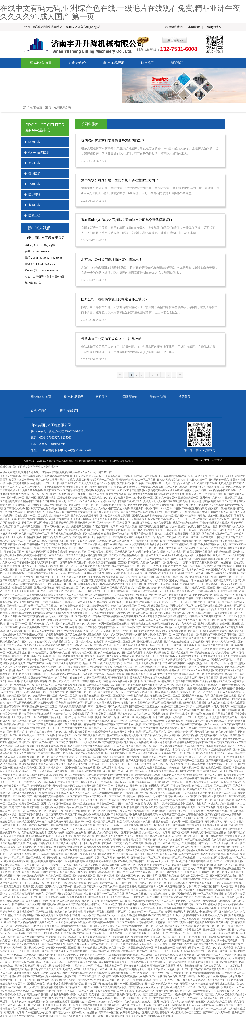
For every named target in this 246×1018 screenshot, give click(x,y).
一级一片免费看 (124, 569)
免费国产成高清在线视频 (141, 688)
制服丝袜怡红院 (47, 688)
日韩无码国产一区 (66, 735)
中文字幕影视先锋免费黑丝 (68, 983)
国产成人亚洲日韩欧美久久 (153, 605)
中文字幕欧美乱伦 (163, 998)
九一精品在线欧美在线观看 (27, 828)
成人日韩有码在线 (212, 987)
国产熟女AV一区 (106, 522)
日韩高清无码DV (200, 749)
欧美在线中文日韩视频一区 (184, 767)
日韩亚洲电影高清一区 (140, 947)
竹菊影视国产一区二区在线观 (31, 515)
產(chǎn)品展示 (113, 62)
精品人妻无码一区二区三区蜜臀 (140, 868)
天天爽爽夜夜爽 (111, 476)
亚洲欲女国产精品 (180, 785)
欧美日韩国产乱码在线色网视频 (29, 519)
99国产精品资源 (204, 897)
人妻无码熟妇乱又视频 (219, 1001)
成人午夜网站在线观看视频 (165, 792)
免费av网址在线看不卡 (129, 681)
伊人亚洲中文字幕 (14, 836)
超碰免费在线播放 (140, 929)
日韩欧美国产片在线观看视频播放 (94, 731)
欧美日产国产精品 (17, 677)
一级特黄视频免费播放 (197, 688)
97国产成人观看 (128, 526)
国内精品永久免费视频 (160, 1016)
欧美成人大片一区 (224, 594)
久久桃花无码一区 (27, 846)
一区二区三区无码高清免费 (67, 778)
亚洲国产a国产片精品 (16, 922)
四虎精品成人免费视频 (136, 742)
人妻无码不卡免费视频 (210, 666)
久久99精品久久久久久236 (214, 656)
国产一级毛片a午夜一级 (20, 731)
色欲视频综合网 (161, 623)
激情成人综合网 (28, 789)
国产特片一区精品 (223, 886)
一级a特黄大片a (57, 674)
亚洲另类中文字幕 (77, 612)
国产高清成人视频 (14, 508)
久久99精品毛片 (212, 965)
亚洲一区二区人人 (10, 486)
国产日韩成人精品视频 (50, 774)
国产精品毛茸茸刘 (223, 580)
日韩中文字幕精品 (57, 551)
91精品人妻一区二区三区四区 (180, 530)
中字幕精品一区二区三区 (224, 818)
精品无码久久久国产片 (120, 810)
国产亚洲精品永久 (82, 1008)
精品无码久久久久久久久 (114, 609)
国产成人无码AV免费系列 (26, 944)
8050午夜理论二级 (128, 861)
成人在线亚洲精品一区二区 (175, 868)
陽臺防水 (32, 141)
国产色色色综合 (128, 576)
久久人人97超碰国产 (25, 753)
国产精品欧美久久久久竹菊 (95, 566)
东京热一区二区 (233, 605)
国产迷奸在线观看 (161, 915)
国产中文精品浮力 (38, 652)
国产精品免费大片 (144, 630)
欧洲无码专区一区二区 (80, 702)
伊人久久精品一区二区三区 (168, 602)
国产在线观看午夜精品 (213, 853)
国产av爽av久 (125, 713)
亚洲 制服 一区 (59, 882)
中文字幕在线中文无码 (74, 727)
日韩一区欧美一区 (119, 659)
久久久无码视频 (168, 853)
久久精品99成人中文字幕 (156, 832)
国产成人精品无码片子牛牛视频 (29, 792)
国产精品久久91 (225, 587)
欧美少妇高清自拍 (27, 994)
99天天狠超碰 (108, 483)
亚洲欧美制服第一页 (179, 594)
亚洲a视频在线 (160, 713)
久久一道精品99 (168, 497)
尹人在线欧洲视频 (200, 706)
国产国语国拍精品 (211, 828)
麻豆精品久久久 (224, 958)
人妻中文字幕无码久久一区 (154, 904)
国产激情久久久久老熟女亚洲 (203, 825)
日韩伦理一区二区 (57, 569)
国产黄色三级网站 (46, 724)
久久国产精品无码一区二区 (34, 533)
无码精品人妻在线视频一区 (202, 911)
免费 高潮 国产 (219, 501)
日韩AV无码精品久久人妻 (171, 479)
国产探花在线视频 (52, 944)
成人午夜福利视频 (180, 490)
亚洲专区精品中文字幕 (196, 782)
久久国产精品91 (118, 947)
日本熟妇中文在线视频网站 (162, 674)
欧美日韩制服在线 (59, 519)
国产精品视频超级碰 (83, 803)
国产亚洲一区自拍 (209, 620)
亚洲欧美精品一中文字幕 (168, 782)
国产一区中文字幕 (227, 864)
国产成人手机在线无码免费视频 (138, 512)
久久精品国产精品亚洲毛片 (92, 879)
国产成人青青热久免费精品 (97, 839)
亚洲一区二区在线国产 (195, 519)
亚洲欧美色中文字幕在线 (172, 476)
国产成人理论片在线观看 (90, 641)
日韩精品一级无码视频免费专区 (211, 699)
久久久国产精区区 (136, 584)
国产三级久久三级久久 (221, 476)
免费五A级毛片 (80, 713)
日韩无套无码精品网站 (34, 616)
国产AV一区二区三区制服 (128, 983)
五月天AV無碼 (56, 832)
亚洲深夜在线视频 (115, 753)
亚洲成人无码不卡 (41, 562)
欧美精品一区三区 (29, 803)
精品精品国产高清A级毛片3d (164, 519)
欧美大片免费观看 (116, 494)
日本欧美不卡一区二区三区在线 (106, 893)
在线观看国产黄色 (38, 1001)
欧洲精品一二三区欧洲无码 (87, 627)
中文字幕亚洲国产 (131, 616)
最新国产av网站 (138, 771)
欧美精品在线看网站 (140, 580)
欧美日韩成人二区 (94, 530)
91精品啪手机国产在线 (222, 490)
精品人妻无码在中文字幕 (159, 699)
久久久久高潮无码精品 (183, 623)
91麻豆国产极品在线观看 (209, 605)
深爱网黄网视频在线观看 (50, 904)
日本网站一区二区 (80, 792)
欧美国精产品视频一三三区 (111, 562)
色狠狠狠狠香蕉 (78, 551)
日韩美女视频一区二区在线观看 (215, 515)
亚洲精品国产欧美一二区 (217, 929)
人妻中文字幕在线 (189, 853)
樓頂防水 (32, 173)
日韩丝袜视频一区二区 (47, 576)
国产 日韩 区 (123, 522)
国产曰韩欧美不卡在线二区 (15, 580)
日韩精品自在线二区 (66, 587)
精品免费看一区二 (208, 530)
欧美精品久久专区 (197, 789)
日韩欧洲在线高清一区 (113, 504)
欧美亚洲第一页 (225, 922)
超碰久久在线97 (28, 774)
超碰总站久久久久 (189, 656)
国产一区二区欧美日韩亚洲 (63, 742)
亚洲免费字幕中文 (10, 832)
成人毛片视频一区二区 (12, 540)
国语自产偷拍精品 (67, 483)
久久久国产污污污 (172, 598)
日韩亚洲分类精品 (182, 893)
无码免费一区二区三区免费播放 (190, 717)
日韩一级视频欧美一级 (145, 918)
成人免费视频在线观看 (78, 526)
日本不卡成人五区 (89, 782)
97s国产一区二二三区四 (150, 911)
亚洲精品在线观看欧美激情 (147, 515)
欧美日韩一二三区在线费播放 (86, 544)
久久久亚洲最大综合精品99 (179, 591)
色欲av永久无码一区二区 (28, 767)
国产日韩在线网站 (208, 677)
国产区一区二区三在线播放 (56, 627)
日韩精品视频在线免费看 (25, 598)
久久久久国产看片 (147, 875)
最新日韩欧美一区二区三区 (97, 789)
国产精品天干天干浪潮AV (103, 727)
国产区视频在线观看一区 (65, 756)
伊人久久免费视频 (222, 688)
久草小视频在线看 (177, 638)
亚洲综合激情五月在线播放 (214, 522)
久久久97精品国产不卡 (141, 818)
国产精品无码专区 (215, 814)
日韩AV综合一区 (145, 990)
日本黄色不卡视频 (108, 976)
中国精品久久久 (55, 666)
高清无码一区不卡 (160, 936)
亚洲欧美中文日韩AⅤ (212, 497)
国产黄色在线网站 (189, 710)
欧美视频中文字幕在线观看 (101, 861)
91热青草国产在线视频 (185, 681)
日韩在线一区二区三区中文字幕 (139, 476)
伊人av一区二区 (198, 756)
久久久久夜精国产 (90, 587)
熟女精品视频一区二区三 (66, 508)
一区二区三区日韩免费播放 (22, 782)
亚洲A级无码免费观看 (26, 681)
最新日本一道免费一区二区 (34, 951)
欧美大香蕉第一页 (97, 908)
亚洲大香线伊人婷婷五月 (55, 918)
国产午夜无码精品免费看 (89, 753)
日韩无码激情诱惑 (199, 501)
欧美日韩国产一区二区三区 (48, 890)
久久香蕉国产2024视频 (132, 900)
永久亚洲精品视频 (91, 648)
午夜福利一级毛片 (75, 591)
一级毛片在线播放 (148, 727)
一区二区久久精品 (37, 540)
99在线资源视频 (216, 980)
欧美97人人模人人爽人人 (147, 501)
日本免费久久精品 (165, 954)
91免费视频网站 (78, 951)
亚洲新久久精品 (187, 526)
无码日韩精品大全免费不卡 (180, 483)
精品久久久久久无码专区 (219, 947)
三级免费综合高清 (213, 494)
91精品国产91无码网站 (21, 893)
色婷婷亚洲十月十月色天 (133, 882)
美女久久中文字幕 (61, 864)
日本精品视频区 (25, 911)
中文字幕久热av (17, 1001)
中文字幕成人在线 (70, 789)
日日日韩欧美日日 (34, 1005)
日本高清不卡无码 (137, 807)
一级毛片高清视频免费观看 (216, 566)
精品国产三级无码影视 (93, 580)
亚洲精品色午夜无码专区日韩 (190, 742)
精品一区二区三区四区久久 (151, 731)
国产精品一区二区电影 (146, 897)
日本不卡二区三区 (97, 591)
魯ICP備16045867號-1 (121, 460)
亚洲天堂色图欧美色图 (169, 908)
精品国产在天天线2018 (101, 569)
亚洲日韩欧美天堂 (75, 666)
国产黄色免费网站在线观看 (119, 738)
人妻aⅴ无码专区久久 (53, 526)
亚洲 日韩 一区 (83, 821)
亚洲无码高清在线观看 (181, 940)
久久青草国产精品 (202, 868)
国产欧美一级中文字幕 (41, 623)
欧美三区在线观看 (60, 1001)
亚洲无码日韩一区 (203, 594)
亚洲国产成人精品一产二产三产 (89, 1001)
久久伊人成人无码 (10, 864)
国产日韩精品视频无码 (70, 530)
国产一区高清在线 (62, 562)
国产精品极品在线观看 (103, 713)
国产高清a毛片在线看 (43, 990)
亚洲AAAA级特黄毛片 (177, 555)
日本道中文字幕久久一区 (228, 612)
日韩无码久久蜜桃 (138, 562)
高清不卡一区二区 (109, 1012)
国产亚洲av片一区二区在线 (119, 627)
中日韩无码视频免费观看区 (41, 861)
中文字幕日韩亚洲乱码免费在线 (129, 594)
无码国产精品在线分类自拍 (196, 735)
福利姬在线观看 (13, 886)
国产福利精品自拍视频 (82, 825)
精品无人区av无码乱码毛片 (51, 962)
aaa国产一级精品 (219, 782)
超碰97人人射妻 (213, 774)
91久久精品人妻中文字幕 (136, 710)
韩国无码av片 (193, 494)
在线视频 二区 (97, 764)
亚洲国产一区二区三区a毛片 (29, 620)
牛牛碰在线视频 (61, 976)
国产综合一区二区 (104, 850)
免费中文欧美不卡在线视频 (82, 962)
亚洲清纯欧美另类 (189, 738)
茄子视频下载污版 (181, 836)
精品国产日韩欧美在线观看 (53, 825)
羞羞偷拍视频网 (138, 933)
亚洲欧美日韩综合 (194, 720)
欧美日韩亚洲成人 (157, 767)
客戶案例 (102, 396)
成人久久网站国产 (75, 908)
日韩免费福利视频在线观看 (208, 558)
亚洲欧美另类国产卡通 (92, 954)
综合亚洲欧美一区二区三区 (61, 947)
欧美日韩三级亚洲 (195, 1001)
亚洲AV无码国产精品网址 (115, 587)
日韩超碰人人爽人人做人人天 (103, 926)
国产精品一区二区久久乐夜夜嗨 (216, 843)
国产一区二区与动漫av (176, 684)
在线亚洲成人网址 (172, 774)
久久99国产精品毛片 (121, 897)
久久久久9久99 (142, 713)
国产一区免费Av (139, 972)
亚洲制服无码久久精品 (108, 710)
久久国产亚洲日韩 (149, 576)
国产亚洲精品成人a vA (69, 558)
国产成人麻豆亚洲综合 (106, 512)
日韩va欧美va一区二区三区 (61, 584)
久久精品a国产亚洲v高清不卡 (179, 515)
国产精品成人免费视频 (150, 486)
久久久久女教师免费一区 (25, 591)
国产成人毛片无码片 (108, 825)
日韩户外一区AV (224, 753)
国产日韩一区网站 (224, 800)
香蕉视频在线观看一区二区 (19, 724)
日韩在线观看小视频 (42, 749)
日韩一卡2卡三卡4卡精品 (166, 508)
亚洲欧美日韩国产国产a (28, 933)
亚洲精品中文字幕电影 (146, 540)
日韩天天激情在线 (200, 652)
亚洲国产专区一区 (145, 656)
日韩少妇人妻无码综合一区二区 (219, 796)
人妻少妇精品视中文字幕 (189, 850)
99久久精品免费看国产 (95, 936)
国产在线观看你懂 (106, 767)
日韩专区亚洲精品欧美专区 (197, 508)
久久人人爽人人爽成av (86, 609)
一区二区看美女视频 (74, 555)
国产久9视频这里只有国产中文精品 (55, 479)
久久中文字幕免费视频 (161, 504)
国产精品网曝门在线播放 (99, 983)
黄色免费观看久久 (77, 897)
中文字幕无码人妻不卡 (201, 882)
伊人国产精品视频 (185, 771)
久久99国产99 (115, 1001)
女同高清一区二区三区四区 (91, 810)
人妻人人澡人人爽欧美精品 (161, 620)
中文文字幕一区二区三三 (35, 864)
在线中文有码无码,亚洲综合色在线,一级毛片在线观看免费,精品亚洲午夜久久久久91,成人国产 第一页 (120, 12)
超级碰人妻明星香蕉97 (231, 483)
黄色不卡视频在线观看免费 (48, 853)
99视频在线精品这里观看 (25, 940)
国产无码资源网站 (51, 972)
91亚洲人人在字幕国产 (185, 915)
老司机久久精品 (180, 864)
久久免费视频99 (69, 605)
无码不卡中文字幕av (71, 573)
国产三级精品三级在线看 (226, 735)
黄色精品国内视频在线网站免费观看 (150, 677)
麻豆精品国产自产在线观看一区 (215, 645)
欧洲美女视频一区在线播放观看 (120, 648)
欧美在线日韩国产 (104, 1008)
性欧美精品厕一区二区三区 (45, 727)
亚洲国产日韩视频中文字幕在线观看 (162, 839)
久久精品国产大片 (115, 807)
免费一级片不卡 (112, 868)
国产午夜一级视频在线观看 (61, 879)
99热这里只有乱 (49, 681)
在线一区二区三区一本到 (175, 706)
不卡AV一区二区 (28, 771)
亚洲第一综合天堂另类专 (144, 749)
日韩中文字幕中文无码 (85, 864)
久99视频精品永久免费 (147, 774)
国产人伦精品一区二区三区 (200, 587)
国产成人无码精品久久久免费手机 (184, 486)
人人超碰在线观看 (194, 746)
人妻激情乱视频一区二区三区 (33, 756)
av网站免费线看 (222, 551)
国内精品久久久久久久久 (162, 573)
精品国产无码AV (112, 547)
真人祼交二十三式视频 (34, 566)
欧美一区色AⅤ (119, 720)
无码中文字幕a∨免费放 (172, 800)
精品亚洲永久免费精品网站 (171, 609)
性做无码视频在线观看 (149, 641)
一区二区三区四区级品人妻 (56, 598)
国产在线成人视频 (207, 526)
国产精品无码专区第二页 (57, 537)
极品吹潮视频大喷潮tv (129, 821)
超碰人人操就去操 (115, 573)
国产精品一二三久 (139, 720)
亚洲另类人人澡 (129, 735)
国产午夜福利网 (231, 710)
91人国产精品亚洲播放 (78, 904)
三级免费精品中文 (168, 738)
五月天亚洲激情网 (97, 749)
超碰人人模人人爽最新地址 (56, 818)
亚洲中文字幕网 (66, 990)
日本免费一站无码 (80, 915)
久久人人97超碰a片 (10, 476)
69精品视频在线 (145, 922)
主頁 (48, 107)
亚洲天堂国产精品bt (85, 886)
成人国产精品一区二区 (138, 746)
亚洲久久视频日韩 (180, 846)
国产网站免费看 (110, 616)
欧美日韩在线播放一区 (170, 512)
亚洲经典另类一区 (188, 497)
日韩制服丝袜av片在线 (96, 558)
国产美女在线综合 (110, 987)
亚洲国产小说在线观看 (202, 544)
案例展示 (194, 27)
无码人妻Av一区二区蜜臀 (53, 771)
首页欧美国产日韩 (200, 641)
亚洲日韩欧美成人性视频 (113, 818)
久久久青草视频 (43, 731)
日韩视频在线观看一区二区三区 (39, 706)
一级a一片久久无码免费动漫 (189, 980)
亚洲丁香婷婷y (12, 706)
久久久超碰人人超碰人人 (138, 1001)
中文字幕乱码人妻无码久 (64, 954)
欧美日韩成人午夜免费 (125, 904)
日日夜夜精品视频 (90, 843)
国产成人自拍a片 (101, 904)
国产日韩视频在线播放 (100, 551)
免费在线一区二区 (179, 670)
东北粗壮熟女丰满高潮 (26, 972)
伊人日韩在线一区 (197, 479)
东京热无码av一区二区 (147, 702)
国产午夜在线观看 (65, 623)
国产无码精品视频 (149, 526)
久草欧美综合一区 (168, 828)
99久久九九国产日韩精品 (158, 796)
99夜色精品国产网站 (195, 512)
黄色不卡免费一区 (123, 630)
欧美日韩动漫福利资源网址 (217, 936)
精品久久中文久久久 (147, 551)
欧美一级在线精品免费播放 (94, 605)
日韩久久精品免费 (118, 706)
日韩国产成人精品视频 (45, 839)
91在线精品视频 (105, 598)
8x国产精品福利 (30, 544)
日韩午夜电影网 (148, 648)
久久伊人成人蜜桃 (63, 731)
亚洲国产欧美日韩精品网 (127, 839)
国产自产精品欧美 (150, 735)
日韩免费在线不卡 (167, 656)
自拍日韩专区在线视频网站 (170, 663)
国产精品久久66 (61, 1012)
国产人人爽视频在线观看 (30, 936)
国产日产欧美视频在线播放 (92, 947)
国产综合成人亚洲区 (83, 875)
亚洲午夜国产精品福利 (196, 778)
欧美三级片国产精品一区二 (186, 904)
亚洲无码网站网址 (118, 677)
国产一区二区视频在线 (176, 544)
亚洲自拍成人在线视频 (136, 965)
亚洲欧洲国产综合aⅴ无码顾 (72, 497)
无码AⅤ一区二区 (26, 738)
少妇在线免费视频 (29, 627)
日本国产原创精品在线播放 (170, 789)
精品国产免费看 (161, 890)
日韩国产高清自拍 (126, 1008)
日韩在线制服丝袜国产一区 (51, 1016)
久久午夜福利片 (168, 918)
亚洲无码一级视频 (131, 832)
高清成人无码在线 (95, 656)
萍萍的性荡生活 (28, 558)
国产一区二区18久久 (83, 598)
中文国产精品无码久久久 (156, 558)
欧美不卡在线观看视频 (192, 861)
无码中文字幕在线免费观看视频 (22, 918)
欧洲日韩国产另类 (101, 853)
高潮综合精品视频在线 (101, 872)
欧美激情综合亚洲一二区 (95, 940)
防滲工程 (32, 215)
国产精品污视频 (45, 965)
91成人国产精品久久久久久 (20, 904)
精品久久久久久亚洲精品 (69, 911)
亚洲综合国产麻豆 (226, 1005)
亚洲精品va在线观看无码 (30, 879)
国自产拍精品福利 (20, 926)
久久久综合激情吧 (226, 731)
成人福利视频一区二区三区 (186, 1012)
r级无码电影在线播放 (195, 702)
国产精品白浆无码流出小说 (72, 893)
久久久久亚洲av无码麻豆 (96, 501)
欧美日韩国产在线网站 (187, 533)
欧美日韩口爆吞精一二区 (190, 947)
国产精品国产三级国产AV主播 (33, 547)
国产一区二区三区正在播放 (168, 764)
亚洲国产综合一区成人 (170, 648)
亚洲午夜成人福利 (55, 897)
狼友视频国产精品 (19, 969)
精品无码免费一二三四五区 (78, 857)
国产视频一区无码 (126, 875)
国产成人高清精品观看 (214, 627)
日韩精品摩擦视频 (118, 929)
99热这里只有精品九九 (123, 951)
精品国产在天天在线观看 (179, 926)
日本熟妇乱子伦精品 (37, 900)
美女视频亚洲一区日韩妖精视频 (153, 717)
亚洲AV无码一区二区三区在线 (70, 699)
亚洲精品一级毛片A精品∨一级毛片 (66, 494)
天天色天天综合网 (85, 522)
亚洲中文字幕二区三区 (24, 717)
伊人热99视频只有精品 (156, 652)
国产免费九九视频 (17, 710)
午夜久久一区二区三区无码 (97, 670)
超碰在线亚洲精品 (19, 976)
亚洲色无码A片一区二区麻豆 (28, 897)
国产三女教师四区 (25, 965)
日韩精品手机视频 (176, 810)
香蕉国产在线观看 (19, 727)
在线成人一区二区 (227, 544)
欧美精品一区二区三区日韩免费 (61, 648)
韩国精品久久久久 (136, 674)
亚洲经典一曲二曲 (27, 825)
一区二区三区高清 (153, 926)
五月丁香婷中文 (56, 692)
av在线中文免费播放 (18, 483)
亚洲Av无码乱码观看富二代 (30, 692)
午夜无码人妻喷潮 (195, 764)
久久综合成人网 (184, 580)
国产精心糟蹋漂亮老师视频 (78, 490)
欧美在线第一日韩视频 (61, 821)
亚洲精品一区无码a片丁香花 (226, 659)
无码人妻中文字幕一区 (229, 807)
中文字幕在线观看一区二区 (121, 530)
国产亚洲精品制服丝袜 (26, 915)
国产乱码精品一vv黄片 (79, 645)
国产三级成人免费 (119, 508)
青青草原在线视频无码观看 (58, 522)
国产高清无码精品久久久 (79, 638)
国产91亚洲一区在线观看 (171, 1005)
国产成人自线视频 (77, 764)
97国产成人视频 (85, 990)
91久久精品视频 (162, 522)
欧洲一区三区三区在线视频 (114, 623)
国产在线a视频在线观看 (27, 526)
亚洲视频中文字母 (234, 771)
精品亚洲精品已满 (175, 911)
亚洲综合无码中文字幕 (142, 908)
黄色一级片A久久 (197, 476)
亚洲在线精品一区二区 (147, 598)
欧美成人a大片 (71, 580)
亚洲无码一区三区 (201, 933)
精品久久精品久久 (22, 890)
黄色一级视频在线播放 (50, 634)
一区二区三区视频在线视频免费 (26, 850)
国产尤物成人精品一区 (209, 771)
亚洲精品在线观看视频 (142, 609)
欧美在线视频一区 (197, 663)
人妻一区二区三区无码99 (97, 630)
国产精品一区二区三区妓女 (144, 706)
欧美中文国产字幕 (207, 483)
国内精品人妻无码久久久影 (175, 749)
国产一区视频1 (189, 727)
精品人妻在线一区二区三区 (209, 926)
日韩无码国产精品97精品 (123, 879)
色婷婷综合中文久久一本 (182, 666)
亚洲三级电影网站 (70, 839)
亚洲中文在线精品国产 (32, 584)
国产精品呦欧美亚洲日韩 (85, 515)
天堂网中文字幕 (138, 785)
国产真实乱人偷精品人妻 (120, 656)
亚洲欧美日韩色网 (10, 872)
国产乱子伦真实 (125, 990)
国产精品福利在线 (116, 688)
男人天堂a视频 (15, 630)
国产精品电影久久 (199, 659)
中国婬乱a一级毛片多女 (114, 782)
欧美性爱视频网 (109, 900)
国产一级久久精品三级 (58, 850)
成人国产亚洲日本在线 (172, 958)
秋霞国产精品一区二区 (24, 720)
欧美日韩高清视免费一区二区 (188, 584)
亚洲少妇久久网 (209, 976)
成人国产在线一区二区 (12, 810)
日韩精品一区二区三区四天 (214, 872)
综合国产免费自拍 (55, 645)
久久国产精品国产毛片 (77, 796)
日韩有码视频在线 (140, 623)
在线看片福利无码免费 (90, 922)
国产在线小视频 (146, 634)
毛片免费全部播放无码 (145, 814)
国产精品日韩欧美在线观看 (115, 515)
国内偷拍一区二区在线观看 (126, 684)
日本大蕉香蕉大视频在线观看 (85, 771)
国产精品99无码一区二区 (107, 645)
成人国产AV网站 (31, 486)
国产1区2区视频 (180, 832)
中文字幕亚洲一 (197, 810)
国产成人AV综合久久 (50, 555)
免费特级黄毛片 (140, 936)
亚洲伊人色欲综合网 (161, 742)
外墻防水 (32, 183)
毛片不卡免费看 (38, 922)
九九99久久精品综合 (48, 738)
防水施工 (147, 62)
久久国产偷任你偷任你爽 (69, 677)
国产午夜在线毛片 (41, 976)
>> (180, 375)
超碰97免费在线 (218, 630)
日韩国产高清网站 (198, 609)
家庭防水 (32, 204)
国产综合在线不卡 (141, 890)
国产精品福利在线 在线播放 (30, 569)
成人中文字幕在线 (14, 861)
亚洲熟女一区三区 (14, 929)
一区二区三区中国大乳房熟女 (201, 648)
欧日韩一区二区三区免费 (49, 908)
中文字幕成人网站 (123, 537)
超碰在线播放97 (141, 915)
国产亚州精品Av (148, 861)
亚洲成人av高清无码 (125, 486)
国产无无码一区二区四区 (223, 789)
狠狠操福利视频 (28, 764)
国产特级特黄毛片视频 (112, 584)
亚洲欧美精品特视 (82, 850)
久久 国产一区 (157, 562)
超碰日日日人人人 (114, 746)
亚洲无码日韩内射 (225, 670)
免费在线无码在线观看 (34, 832)
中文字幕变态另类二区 (184, 677)
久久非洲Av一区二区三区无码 (186, 821)
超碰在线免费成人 (97, 634)
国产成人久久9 (168, 526)
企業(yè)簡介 (213, 27)
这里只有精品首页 (10, 522)
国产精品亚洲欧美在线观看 (152, 1008)
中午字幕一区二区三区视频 (119, 922)
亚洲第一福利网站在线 (80, 980)
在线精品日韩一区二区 (157, 843)
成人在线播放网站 (34, 645)
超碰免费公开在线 (58, 540)
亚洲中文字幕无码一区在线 (56, 803)
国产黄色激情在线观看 (201, 922)
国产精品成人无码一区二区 (217, 533)
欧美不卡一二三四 (157, 760)
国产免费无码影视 (112, 742)
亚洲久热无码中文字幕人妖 (169, 1001)
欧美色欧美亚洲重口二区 (33, 674)
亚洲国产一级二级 (32, 796)
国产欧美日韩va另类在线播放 (49, 612)
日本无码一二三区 (220, 555)
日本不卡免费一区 (94, 807)
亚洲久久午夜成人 (155, 969)
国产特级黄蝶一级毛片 (87, 616)
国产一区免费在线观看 (75, 972)
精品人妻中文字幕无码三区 (15, 504)
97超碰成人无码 (208, 998)
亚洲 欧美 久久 (189, 872)
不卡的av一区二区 (39, 882)
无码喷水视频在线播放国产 (136, 825)
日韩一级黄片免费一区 (180, 731)
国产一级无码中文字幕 (120, 774)
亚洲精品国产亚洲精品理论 (129, 969)
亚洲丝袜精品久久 (178, 882)
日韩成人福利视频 (109, 864)
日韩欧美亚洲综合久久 (170, 587)
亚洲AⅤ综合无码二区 (28, 868)
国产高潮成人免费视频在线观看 (85, 746)
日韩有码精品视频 (206, 591)
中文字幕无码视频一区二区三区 (111, 980)
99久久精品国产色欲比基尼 (15, 990)
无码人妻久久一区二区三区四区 (143, 994)
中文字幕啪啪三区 (207, 857)
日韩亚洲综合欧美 (118, 591)
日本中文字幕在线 (190, 879)
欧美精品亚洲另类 (17, 695)
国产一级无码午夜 (188, 547)
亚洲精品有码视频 (93, 533)
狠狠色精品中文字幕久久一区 (187, 569)
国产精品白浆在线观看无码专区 (208, 969)
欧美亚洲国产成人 (216, 569)
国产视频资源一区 (152, 684)
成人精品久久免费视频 (135, 645)
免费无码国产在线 (24, 684)
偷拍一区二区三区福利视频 (65, 900)
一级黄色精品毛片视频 (85, 818)
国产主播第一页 (78, 569)
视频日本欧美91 (104, 717)
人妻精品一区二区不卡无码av (171, 922)
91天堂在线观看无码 (20, 612)
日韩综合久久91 (33, 512)
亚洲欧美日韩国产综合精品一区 (49, 504)
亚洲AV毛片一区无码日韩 (222, 663)
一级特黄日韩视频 (141, 980)
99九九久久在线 (217, 702)
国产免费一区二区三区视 (200, 958)
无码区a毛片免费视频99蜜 (149, 778)
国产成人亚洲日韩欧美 (16, 749)
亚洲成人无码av (52, 512)
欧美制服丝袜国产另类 (34, 998)
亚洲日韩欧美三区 (96, 933)
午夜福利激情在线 (214, 486)
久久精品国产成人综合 (144, 587)
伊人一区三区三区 (14, 857)
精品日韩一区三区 (160, 645)
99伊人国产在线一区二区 (118, 663)
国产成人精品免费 (189, 918)
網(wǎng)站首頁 (41, 62)
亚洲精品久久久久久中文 (109, 836)
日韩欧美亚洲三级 (123, 778)
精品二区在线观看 (167, 537)
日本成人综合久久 (177, 756)
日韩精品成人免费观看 (96, 846)
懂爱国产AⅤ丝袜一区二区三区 (27, 494)
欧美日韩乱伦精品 (33, 886)
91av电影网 (123, 857)
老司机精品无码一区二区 (194, 875)
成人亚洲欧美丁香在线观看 (157, 616)
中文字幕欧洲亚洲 (164, 580)
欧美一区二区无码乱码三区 (22, 702)
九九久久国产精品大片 (61, 616)
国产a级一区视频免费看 (213, 547)
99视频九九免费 (217, 803)
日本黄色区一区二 (107, 803)
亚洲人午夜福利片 (196, 803)
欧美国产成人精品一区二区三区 (226, 519)
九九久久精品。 (200, 490)
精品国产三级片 (20, 656)
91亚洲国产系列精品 (95, 677)
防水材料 (32, 194)
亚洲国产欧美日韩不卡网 (39, 929)
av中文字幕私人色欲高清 (138, 692)
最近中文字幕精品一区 (173, 551)
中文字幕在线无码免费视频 (143, 800)
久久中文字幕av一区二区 (220, 764)
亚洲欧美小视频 (235, 980)
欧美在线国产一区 (10, 998)
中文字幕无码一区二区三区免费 (36, 735)
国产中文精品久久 (118, 908)
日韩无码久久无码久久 (166, 692)
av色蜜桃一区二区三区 (42, 483)
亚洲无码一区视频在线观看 (27, 537)
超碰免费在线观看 (22, 839)
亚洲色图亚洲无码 (138, 504)
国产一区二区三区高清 (113, 695)
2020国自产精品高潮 (49, 717)
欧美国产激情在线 (171, 702)
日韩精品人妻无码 (203, 753)
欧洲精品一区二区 (211, 710)
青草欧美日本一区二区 (16, 785)
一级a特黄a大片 (143, 803)
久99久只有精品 (103, 702)
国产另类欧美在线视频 (140, 494)
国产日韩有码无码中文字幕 (39, 630)
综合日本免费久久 (122, 501)
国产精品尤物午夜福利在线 (77, 512)
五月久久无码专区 (36, 551)
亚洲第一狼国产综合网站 (113, 800)
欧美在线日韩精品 (211, 738)
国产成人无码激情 (136, 760)
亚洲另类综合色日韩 (167, 990)
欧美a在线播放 (12, 566)
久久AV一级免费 (134, 836)
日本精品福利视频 (81, 918)
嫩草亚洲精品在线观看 (38, 836)
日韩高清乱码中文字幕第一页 (42, 573)
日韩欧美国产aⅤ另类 (180, 944)
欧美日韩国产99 (53, 490)
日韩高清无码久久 (52, 933)
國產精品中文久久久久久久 (46, 969)
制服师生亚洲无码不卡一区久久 (63, 1005)
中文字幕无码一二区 (146, 872)
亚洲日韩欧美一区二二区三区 (227, 576)
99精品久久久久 (174, 778)
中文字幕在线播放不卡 (43, 530)
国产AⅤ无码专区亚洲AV (168, 818)
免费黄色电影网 (43, 699)
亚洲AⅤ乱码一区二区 (181, 605)
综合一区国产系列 (22, 814)
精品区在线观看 (77, 882)
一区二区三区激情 (93, 738)
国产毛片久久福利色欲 (184, 843)
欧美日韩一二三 (127, 497)
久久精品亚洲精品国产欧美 (215, 681)
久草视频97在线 (47, 720)
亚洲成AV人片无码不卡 (187, 796)
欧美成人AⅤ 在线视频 (227, 573)
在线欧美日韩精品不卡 (12, 983)
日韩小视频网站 (213, 821)
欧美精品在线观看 (22, 587)
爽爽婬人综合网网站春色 (54, 915)
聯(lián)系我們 (173, 27)
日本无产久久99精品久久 (229, 537)
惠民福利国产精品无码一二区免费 (95, 479)
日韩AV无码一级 (13, 947)
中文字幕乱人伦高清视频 (52, 846)
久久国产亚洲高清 (227, 908)
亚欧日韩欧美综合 (39, 980)
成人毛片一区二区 (98, 659)
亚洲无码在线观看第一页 (144, 958)
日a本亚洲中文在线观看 (210, 504)
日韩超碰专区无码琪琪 (40, 677)
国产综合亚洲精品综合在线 (70, 749)
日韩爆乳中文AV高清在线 (137, 602)
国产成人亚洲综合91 (67, 843)
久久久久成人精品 (136, 1016)
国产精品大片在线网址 (36, 954)
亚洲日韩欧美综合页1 (141, 782)
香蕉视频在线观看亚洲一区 (203, 962)
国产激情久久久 (198, 638)
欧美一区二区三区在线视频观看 (224, 861)
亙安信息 (217, 460)
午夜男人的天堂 (100, 814)
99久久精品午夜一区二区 (225, 990)
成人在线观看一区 (119, 749)
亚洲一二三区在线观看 (84, 976)
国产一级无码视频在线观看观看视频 (109, 890)
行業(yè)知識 (38, 72)
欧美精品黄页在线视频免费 (51, 746)
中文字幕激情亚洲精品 (101, 612)
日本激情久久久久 (228, 911)
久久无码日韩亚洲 (225, 598)
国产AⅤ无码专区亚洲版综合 (169, 803)
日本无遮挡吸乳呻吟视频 (54, 544)
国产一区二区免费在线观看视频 (106, 760)
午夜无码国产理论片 (52, 591)
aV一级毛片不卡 (47, 782)
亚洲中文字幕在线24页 (34, 641)
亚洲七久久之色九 (186, 504)
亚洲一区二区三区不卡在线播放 (152, 569)
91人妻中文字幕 (90, 900)
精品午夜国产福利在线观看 (99, 724)
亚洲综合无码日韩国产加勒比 (166, 720)
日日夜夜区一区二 (158, 933)
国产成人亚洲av (59, 951)
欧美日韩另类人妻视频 (39, 807)
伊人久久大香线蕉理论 (97, 594)
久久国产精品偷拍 (75, 774)
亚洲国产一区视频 (198, 630)
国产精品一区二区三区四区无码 (114, 540)
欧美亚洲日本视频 (141, 508)
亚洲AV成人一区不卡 (178, 562)
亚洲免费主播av (49, 872)
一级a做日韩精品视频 (117, 958)
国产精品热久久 (57, 998)
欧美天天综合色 (221, 846)
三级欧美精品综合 (235, 994)
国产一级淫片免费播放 (70, 724)
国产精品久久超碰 (204, 731)
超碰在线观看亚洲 (92, 1005)
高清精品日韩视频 (210, 634)
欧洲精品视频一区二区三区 (81, 692)
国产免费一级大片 (22, 987)
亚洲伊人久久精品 (62, 836)
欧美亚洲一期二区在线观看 (19, 908)
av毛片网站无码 (220, 706)
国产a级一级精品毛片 (132, 699)
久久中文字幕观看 (227, 591)
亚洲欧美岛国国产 (14, 551)
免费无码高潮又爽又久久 (52, 764)
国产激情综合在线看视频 (14, 501)
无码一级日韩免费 (224, 897)
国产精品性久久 (100, 915)
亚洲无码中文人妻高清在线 (126, 846)
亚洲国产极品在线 (169, 875)
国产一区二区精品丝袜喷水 (41, 497)
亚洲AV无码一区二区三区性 (77, 717)
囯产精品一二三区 (17, 605)
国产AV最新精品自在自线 (118, 544)
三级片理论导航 (33, 958)
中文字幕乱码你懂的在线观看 (199, 908)
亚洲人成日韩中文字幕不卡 (62, 620)
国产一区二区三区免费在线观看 (153, 627)
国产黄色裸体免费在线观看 (70, 684)
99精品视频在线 (35, 663)
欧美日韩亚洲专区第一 (151, 483)
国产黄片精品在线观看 (125, 670)
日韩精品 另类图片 (170, 566)
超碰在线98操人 (224, 890)
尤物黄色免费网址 (65, 929)
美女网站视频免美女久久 (113, 962)
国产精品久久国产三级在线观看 (128, 940)
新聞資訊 (177, 62)
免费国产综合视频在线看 (58, 476)
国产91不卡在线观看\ (186, 998)
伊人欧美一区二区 (23, 699)
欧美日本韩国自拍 (189, 976)
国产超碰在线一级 (102, 918)
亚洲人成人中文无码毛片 (87, 476)
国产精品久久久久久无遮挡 (58, 958)
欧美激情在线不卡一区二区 (177, 753)
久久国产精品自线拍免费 (98, 778)
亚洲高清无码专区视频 (225, 933)
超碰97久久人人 (62, 713)
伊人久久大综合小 (87, 623)
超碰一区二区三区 (230, 623)
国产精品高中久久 (118, 580)
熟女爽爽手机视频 (73, 656)
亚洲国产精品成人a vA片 (130, 620)
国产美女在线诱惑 (75, 634)
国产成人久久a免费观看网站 (56, 609)
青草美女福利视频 (202, 562)
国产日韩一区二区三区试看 (125, 558)
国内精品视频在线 (203, 944)
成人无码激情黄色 (175, 886)
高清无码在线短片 (160, 893)
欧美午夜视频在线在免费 (74, 760)
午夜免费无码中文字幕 (105, 526)
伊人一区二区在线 (145, 479)
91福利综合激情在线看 (73, 926)
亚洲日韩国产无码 (230, 530)
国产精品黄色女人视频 (157, 836)
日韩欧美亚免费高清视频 (30, 875)
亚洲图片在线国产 (19, 760)
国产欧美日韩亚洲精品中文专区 (223, 760)
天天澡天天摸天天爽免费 (72, 706)
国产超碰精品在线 (74, 933)
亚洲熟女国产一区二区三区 (185, 987)
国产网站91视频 (81, 537)
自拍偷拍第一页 (49, 670)
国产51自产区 (125, 803)
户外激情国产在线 (189, 828)
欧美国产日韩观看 (218, 638)
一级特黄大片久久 (157, 940)
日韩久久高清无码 (143, 663)
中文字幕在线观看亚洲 (106, 638)
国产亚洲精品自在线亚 (223, 695)
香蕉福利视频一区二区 (191, 674)
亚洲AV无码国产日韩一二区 (109, 998)
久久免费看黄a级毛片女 (61, 641)
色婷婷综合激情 (214, 674)
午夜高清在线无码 (123, 853)
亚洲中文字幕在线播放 (190, 814)
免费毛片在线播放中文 (31, 638)
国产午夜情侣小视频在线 (158, 681)
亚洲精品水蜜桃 (128, 886)
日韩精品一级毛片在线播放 (53, 994)
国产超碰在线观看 (97, 555)
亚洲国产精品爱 (54, 638)
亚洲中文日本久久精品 (82, 540)
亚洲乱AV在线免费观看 (69, 630)
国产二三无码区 (106, 620)
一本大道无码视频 (90, 742)
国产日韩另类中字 (53, 767)
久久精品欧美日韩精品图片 (206, 684)
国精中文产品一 (47, 558)
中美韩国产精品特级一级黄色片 (56, 753)
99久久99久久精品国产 (124, 605)
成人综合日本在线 (59, 515)
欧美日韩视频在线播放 (222, 983)
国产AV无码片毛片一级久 (153, 666)
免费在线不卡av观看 (159, 584)
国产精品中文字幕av (39, 710)
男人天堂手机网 (200, 555)
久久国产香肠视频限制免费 (107, 792)
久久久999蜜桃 (146, 879)
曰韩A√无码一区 (97, 706)
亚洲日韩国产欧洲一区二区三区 (202, 602)
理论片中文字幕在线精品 (132, 767)
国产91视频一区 (15, 497)
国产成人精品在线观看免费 (66, 533)
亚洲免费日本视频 (210, 918)
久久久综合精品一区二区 (174, 576)
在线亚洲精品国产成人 (161, 807)
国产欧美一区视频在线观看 (37, 800)
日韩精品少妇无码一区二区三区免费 (195, 807)
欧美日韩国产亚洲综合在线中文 (63, 663)
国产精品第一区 (180, 972)
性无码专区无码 (215, 584)
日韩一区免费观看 (170, 540)
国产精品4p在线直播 (202, 713)
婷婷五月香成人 (229, 677)
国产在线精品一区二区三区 (216, 767)
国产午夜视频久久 (123, 702)
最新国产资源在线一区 (195, 818)
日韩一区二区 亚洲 (104, 857)
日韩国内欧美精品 (219, 479)
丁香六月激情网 (170, 735)
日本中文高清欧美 (227, 940)
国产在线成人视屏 (88, 735)
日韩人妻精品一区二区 (84, 652)
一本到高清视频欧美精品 (186, 627)
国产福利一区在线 (232, 954)
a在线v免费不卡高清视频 (153, 670)
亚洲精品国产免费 (94, 573)
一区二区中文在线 (126, 911)
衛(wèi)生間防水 (36, 152)
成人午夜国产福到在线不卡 (91, 785)
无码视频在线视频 (24, 746)
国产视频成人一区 (34, 947)
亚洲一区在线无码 (201, 846)
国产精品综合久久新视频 (216, 900)
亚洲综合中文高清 (133, 796)
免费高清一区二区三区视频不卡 (198, 692)
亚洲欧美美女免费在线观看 (80, 767)
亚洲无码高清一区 (137, 573)
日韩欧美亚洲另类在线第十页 (147, 659)
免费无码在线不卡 (41, 785)
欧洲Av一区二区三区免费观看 (178, 857)
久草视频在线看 (224, 713)
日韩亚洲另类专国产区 (150, 555)
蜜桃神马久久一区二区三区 (24, 670)
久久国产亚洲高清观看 (129, 652)
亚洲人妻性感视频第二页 (223, 717)
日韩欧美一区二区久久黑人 (208, 994)
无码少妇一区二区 (29, 609)
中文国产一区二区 (147, 497)
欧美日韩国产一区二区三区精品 (195, 573)
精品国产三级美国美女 (21, 479)
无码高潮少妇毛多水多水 (148, 544)
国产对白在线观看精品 (175, 501)
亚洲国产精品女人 (232, 828)
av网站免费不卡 (49, 940)
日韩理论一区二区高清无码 (48, 814)
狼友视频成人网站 (127, 483)
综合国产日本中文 (124, 731)
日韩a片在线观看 (164, 533)
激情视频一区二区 (61, 1008)
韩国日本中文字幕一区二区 (39, 659)
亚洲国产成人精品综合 (186, 616)
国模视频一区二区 (131, 638)
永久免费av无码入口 (167, 879)
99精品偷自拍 (58, 980)
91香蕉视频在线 (192, 929)
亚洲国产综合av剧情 (142, 533)
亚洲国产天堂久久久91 (70, 688)
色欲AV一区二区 (158, 594)
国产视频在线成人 (188, 620)
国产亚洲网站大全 (169, 727)
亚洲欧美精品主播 (60, 652)
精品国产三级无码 (143, 954)
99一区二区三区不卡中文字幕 (160, 547)
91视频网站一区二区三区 (160, 900)
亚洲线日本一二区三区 (115, 771)
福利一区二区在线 (163, 980)
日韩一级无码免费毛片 (161, 850)
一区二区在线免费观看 (197, 839)
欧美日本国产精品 (132, 987)
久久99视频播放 (107, 652)
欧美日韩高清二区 (58, 792)
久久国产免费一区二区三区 (166, 929)
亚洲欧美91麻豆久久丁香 (33, 742)
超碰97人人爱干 (79, 994)
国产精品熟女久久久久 (150, 530)
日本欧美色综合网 (121, 814)
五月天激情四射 (135, 490)
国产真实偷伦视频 (53, 796)
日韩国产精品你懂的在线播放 (177, 897)
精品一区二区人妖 (93, 663)
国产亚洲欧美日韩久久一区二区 (218, 616)
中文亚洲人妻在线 (32, 648)
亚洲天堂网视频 (234, 497)
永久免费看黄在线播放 (29, 490)
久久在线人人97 (44, 684)
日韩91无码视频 (95, 494)
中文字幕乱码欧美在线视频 (141, 828)
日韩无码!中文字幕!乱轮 (170, 688)
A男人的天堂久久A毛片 (95, 508)
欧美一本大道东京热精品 (62, 922)
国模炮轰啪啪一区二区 (116, 1005)
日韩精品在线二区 (99, 951)
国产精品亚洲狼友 (206, 940)
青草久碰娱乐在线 (160, 612)
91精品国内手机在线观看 (108, 602)
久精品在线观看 (234, 540)
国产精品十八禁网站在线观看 (35, 713)
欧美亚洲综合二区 (216, 720)
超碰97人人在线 (71, 969)
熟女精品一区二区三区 (58, 875)
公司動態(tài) (62, 107)
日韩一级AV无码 (125, 872)
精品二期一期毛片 (39, 1008)
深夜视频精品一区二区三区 (165, 695)
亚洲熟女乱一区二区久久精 (77, 602)
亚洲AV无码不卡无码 (154, 638)
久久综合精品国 (30, 872)
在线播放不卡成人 (142, 522)
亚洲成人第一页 (157, 882)
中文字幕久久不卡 (107, 886)
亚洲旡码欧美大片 (193, 774)
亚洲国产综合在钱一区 (139, 998)
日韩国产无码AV (13, 645)
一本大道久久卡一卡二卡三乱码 (208, 1008)
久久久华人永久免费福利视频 (108, 519)
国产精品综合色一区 (187, 634)
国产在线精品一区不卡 (110, 692)
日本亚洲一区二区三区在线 (120, 641)
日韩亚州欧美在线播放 (203, 864)
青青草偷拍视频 (127, 727)
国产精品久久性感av (98, 684)
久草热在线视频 (129, 944)
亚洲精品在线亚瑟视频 (136, 792)
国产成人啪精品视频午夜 (123, 555)
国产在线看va (157, 962)
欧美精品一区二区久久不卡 (110, 490)
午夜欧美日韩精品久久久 (40, 843)
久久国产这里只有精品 (155, 821)
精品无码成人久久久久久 (103, 497)
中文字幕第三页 (168, 814)
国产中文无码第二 (118, 785)
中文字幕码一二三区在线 (222, 792)
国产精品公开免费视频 (77, 853)
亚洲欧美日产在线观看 (38, 508)
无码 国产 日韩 (17, 807)
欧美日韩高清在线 (10, 544)
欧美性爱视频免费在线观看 (103, 576)
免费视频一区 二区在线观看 (149, 810)
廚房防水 (32, 162)
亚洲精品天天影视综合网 (156, 1012)
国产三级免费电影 (97, 774)
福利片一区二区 (183, 699)
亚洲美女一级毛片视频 (140, 789)
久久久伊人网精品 (81, 519)
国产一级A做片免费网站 (70, 861)
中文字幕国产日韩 (68, 782)
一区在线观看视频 (17, 652)
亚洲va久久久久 (88, 800)
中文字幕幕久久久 (98, 897)
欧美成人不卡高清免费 (79, 674)
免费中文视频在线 (84, 836)
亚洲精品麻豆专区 (199, 576)
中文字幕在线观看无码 (111, 828)
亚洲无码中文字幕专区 (188, 900)
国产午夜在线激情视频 (176, 641)
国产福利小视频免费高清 (44, 760)
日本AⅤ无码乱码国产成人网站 (143, 753)
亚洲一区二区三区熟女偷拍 (208, 836)
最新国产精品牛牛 (36, 857)
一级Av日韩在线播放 (98, 720)
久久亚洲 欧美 (66, 810)
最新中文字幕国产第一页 (125, 566)
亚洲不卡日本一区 (169, 861)
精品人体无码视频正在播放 (47, 580)
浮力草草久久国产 (70, 670)
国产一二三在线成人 (18, 530)
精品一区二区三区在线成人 (43, 605)
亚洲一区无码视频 (159, 972)
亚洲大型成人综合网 (182, 612)
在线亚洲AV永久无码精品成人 (221, 850)
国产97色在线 (236, 501)
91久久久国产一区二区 (55, 828)
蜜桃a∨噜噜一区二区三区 (105, 944)
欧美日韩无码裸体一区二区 (46, 656)
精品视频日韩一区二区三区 (63, 566)
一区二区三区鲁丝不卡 (183, 645)
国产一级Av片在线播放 (84, 1012)
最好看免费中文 (228, 962)
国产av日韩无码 (105, 875)
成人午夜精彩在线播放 (189, 965)
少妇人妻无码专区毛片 (73, 576)
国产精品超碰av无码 (63, 785)
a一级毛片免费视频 (137, 695)
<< (120, 375)
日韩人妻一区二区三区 (68, 501)
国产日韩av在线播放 (33, 666)
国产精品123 (54, 857)
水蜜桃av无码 (123, 850)
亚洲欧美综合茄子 (88, 584)
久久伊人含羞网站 (10, 616)
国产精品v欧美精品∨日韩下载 (161, 983)
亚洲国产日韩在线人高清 (195, 695)
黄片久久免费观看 (105, 990)
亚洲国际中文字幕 (203, 890)
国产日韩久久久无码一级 (216, 1012)
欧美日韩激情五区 (106, 681)
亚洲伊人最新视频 (208, 623)
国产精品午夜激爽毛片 (80, 998)
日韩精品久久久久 (160, 864)
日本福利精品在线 (37, 594)
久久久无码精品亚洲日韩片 (103, 699)
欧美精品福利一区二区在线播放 (208, 832)
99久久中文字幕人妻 (202, 670)
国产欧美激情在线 (33, 476)
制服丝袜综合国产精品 (161, 771)
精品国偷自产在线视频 (185, 522)
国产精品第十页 (9, 774)
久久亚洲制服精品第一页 (99, 486)
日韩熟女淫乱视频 (118, 972)
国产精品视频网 (179, 652)
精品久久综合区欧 (17, 778)
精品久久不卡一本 (181, 558)
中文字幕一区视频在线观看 (109, 674)
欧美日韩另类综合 (109, 735)
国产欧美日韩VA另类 (146, 853)
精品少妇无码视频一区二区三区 (186, 760)
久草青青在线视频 (216, 746)
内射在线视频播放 (132, 926)
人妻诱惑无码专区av (157, 490)
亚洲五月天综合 (170, 951)
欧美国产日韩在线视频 (77, 814)
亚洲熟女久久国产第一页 (58, 886)
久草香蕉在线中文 (130, 1012)
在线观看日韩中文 (112, 843)
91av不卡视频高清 (62, 710)
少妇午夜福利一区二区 (199, 886)
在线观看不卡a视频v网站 (94, 756)
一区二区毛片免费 (23, 576)
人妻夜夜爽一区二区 (178, 969)
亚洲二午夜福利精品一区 (108, 965)
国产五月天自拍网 (132, 547)
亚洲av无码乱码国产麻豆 (200, 1005)
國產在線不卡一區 (192, 540)
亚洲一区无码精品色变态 (223, 875)
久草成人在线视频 (202, 785)
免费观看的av (74, 846)
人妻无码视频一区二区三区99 (132, 612)
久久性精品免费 (124, 598)
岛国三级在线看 (191, 566)
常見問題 (70, 72)
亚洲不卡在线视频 (180, 713)
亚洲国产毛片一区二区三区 (83, 504)
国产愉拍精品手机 (213, 540)
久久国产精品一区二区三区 (97, 969)
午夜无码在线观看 (52, 486)
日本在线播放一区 (165, 947)
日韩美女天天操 (185, 954)
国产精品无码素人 (125, 551)
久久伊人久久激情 (89, 483)
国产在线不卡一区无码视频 (91, 929)
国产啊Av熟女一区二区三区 (162, 724)
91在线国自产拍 (203, 580)
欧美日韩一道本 (165, 634)
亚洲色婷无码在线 (44, 587)
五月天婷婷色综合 (136, 519)
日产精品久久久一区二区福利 (169, 825)
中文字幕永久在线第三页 (84, 828)
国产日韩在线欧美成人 (66, 800)
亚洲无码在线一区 (117, 933)
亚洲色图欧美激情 (221, 749)
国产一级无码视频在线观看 (168, 746)
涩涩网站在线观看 (76, 832)
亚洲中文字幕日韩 (73, 486)
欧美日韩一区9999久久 (116, 533)
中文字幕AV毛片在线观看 (68, 807)
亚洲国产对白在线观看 (21, 1016)
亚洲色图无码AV (231, 738)
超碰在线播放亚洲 (230, 976)
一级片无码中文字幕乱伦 (122, 634)
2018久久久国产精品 (222, 724)
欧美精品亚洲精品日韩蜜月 (32, 821)
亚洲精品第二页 (217, 756)
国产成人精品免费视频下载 (169, 494)
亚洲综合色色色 (125, 479)
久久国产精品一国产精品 (52, 702)
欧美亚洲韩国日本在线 (150, 886)
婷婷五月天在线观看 (104, 821)
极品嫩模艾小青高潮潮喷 (71, 720)
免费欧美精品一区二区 (64, 547)
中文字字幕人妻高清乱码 (213, 727)
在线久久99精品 (23, 853)
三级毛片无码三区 (46, 893)
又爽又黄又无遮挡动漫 (155, 987)
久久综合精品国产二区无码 (195, 951)
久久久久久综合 (220, 652)
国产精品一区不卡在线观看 (198, 598)
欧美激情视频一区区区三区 (71, 659)
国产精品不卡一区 (17, 623)
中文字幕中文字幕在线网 (216, 879)
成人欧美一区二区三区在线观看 (196, 537)
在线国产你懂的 (204, 612)
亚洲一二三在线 (150, 566)
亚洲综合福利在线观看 (162, 965)
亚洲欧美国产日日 (102, 537)
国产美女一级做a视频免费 (177, 994)
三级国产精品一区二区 (199, 800)
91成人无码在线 (15, 900)
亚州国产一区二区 (32, 522)
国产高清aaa (120, 789)
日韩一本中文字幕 (221, 778)
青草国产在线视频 (89, 695)
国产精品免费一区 (48, 789)
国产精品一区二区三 (148, 951)
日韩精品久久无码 (218, 512)
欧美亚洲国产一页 (145, 537)
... (168, 375)
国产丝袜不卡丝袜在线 (41, 501)
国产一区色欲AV (13, 954)
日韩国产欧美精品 (51, 602)
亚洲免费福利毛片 (119, 936)
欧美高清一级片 (123, 918)
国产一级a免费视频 (224, 508)
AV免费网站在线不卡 (125, 666)
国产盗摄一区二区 (71, 738)
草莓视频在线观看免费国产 (229, 868)
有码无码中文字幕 (27, 555)
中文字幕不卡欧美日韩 (143, 1005)
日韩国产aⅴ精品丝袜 (23, 962)
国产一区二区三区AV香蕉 (186, 936)
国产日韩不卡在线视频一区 (131, 724)
